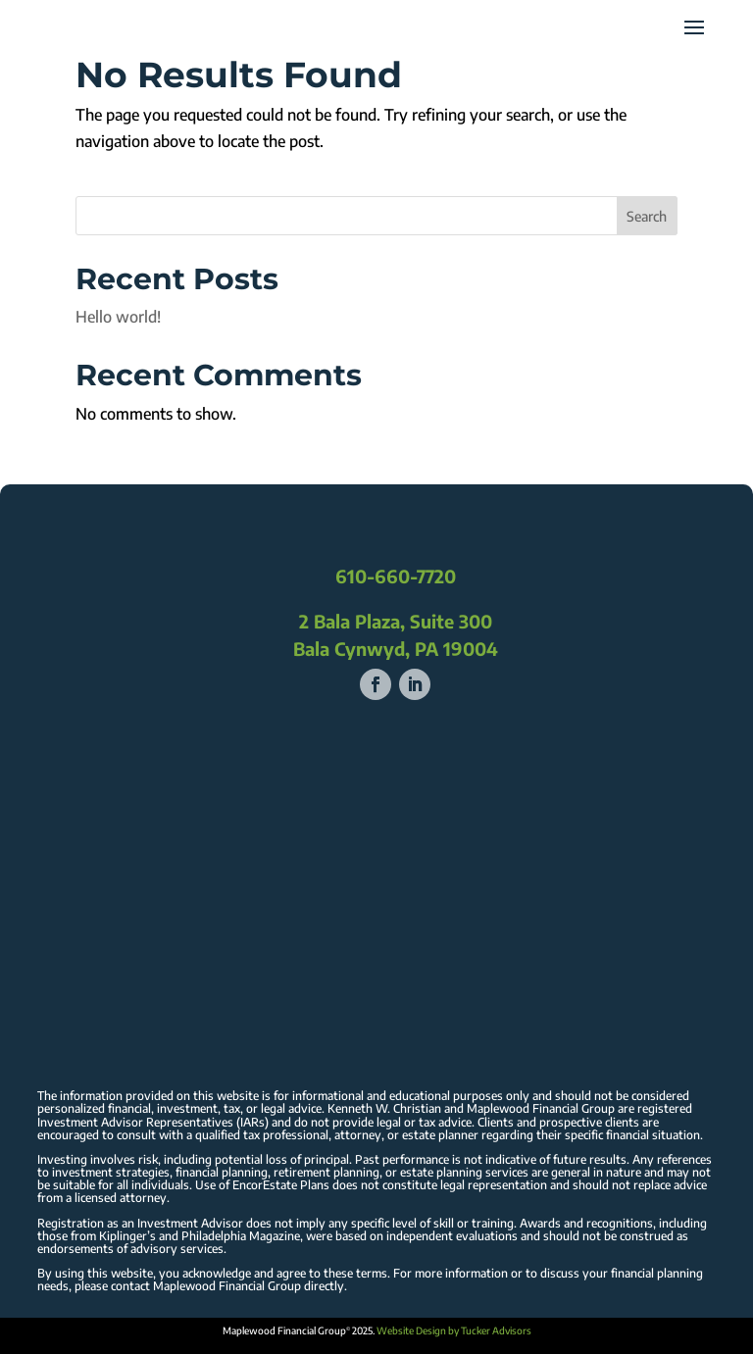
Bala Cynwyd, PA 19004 (395, 648)
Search (647, 216)
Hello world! (118, 316)
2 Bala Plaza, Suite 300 (395, 621)
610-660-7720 (395, 576)
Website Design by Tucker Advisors (453, 1330)
